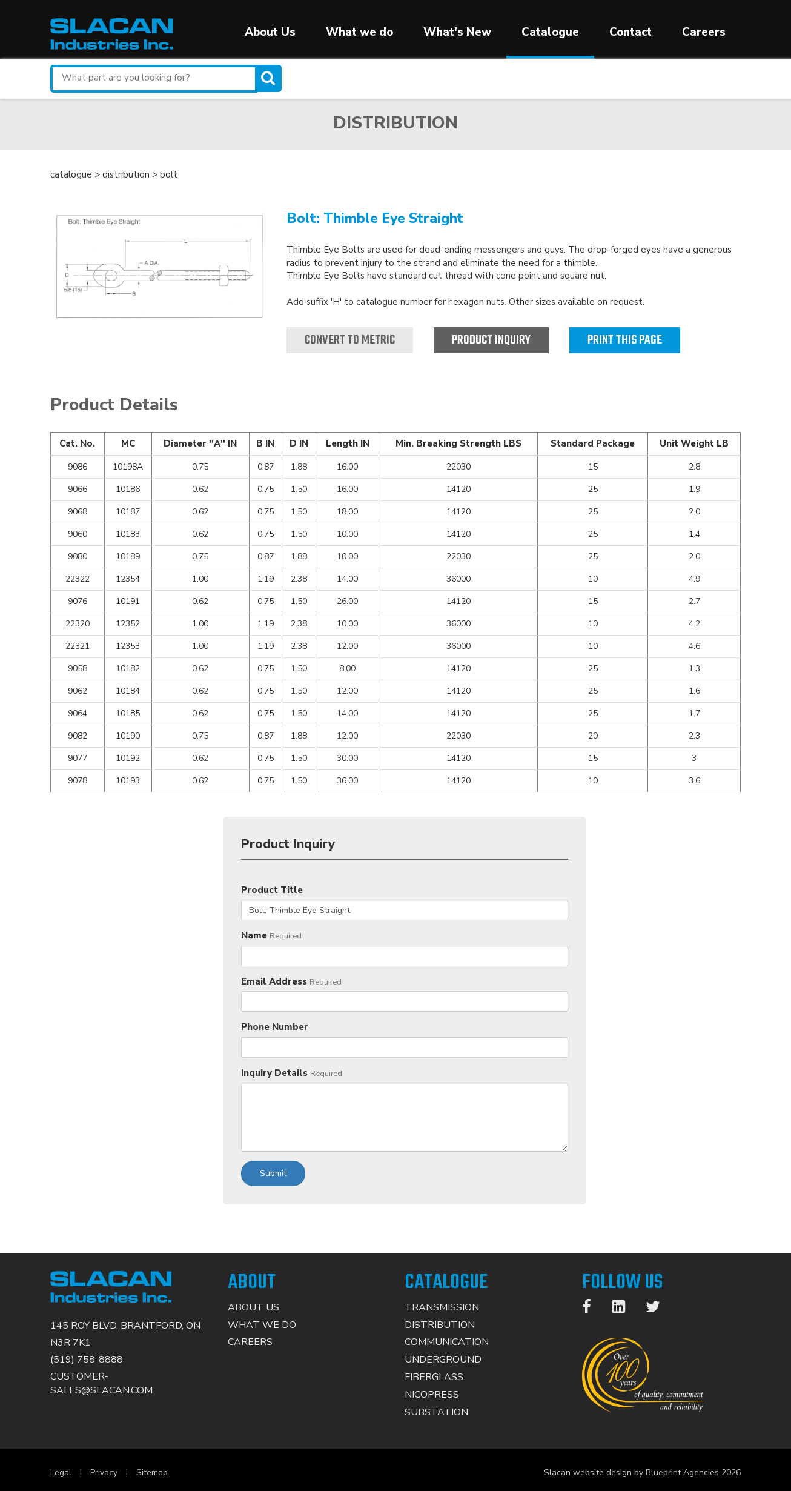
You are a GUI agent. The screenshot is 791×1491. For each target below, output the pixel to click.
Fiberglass (434, 1377)
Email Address (274, 981)
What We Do (262, 1325)
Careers (704, 32)
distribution (126, 174)
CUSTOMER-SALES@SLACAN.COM (101, 1383)
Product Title (272, 890)
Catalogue (550, 32)
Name (254, 935)
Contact (630, 32)
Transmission (442, 1307)
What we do (359, 32)
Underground (443, 1359)
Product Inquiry (491, 340)
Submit (273, 1173)
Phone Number (274, 1027)
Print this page (624, 340)
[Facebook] (592, 1309)
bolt (168, 174)
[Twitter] (659, 1309)
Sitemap (152, 1472)
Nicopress (432, 1394)
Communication (447, 1342)
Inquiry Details (274, 1073)
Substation (436, 1412)
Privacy (103, 1472)
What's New (457, 32)
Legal (60, 1472)
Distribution (440, 1325)
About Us (270, 32)
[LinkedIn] (624, 1309)
